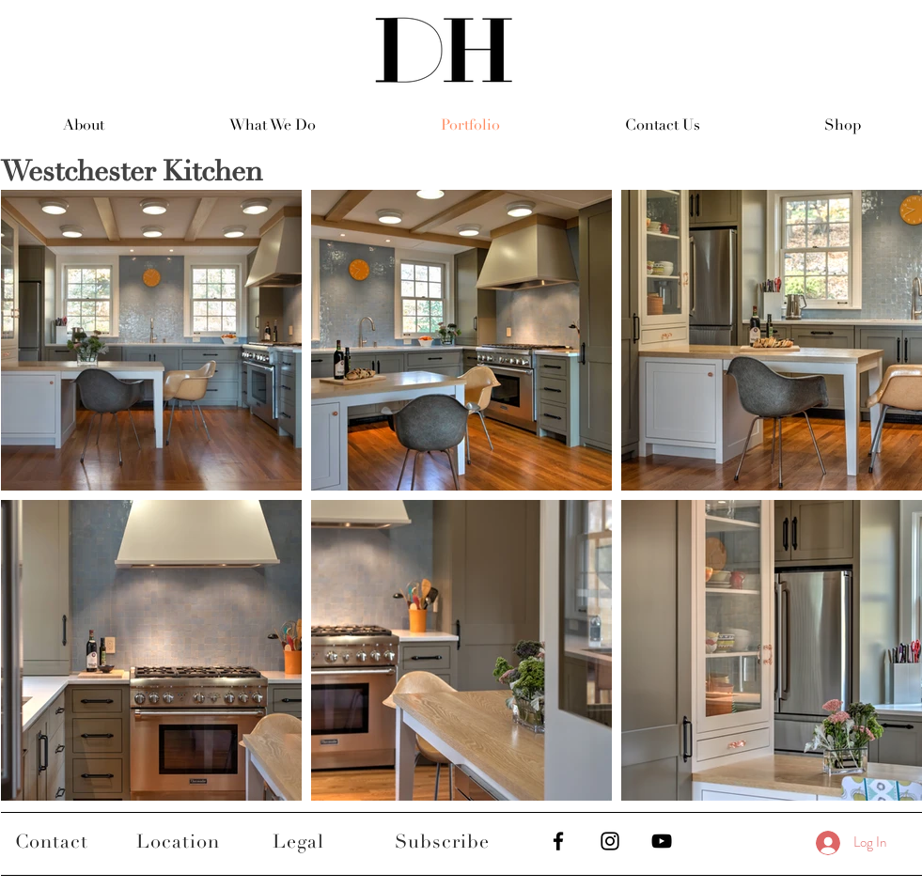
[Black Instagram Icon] (610, 841)
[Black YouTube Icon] (661, 841)
